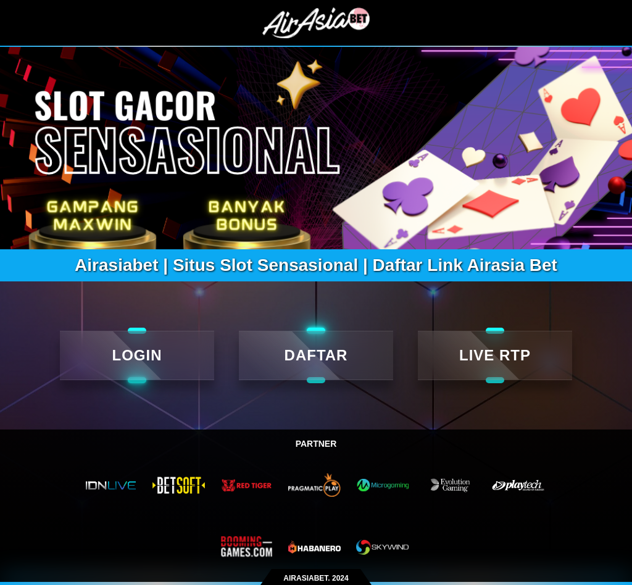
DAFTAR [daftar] (316, 355)
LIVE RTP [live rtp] (495, 355)
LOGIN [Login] (137, 355)
